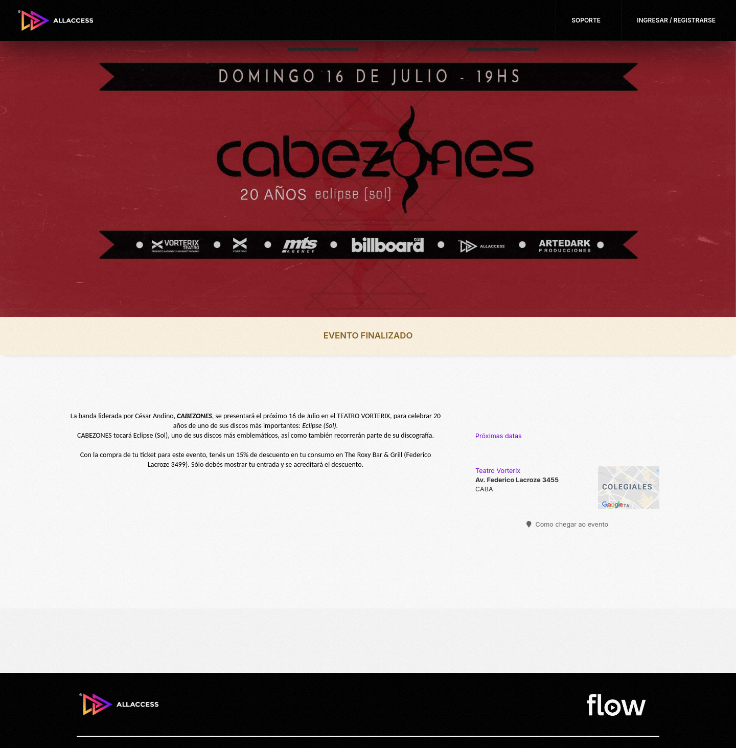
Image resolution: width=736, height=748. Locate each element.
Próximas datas (498, 436)
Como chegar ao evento (567, 524)
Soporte (586, 20)
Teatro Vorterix (497, 470)
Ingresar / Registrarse (676, 20)
